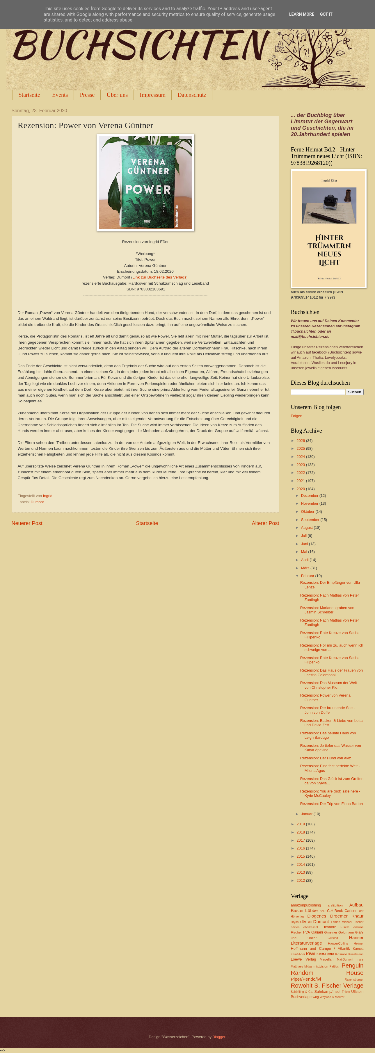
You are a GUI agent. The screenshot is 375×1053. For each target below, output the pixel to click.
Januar (307, 814)
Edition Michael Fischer (347, 922)
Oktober (308, 511)
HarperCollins (338, 943)
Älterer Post (265, 523)
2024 (301, 456)
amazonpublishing (306, 905)
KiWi (310, 953)
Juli (304, 535)
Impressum (153, 95)
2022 (301, 472)
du (310, 922)
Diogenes (316, 915)
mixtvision (320, 966)
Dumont (37, 502)
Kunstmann (355, 954)
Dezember (310, 495)
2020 (301, 489)
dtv (303, 921)
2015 (301, 856)
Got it (326, 14)
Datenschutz (191, 95)
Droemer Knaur (347, 915)
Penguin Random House (327, 969)
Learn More (301, 14)
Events (60, 95)
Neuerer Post (27, 523)
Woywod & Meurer (332, 997)
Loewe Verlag (303, 959)
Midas (308, 966)
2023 (301, 465)
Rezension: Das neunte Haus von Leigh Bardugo (328, 735)
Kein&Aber (298, 954)
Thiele (346, 991)
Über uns (117, 95)
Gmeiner (330, 932)
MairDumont (345, 959)
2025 (301, 448)
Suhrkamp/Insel (327, 991)
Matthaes (297, 966)
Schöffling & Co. (302, 991)
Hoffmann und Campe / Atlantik (320, 948)
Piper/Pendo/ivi (306, 979)
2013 (301, 872)
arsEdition (335, 905)
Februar (308, 576)
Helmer (358, 943)
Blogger (218, 1037)
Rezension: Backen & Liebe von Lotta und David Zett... (331, 722)
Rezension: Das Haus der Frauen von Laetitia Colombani (331, 672)
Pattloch (335, 966)
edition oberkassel (304, 927)
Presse (87, 95)
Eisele (345, 927)
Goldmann (346, 932)
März (305, 568)
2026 (301, 440)
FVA (306, 932)
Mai (304, 551)
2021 (301, 481)
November (310, 503)
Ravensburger (354, 979)
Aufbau (356, 904)
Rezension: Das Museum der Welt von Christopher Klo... (328, 685)
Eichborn (328, 927)
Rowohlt (301, 985)
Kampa (358, 948)
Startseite (29, 95)
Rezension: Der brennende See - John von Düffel (327, 710)
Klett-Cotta (325, 954)
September (311, 519)
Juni (305, 544)
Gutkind (333, 938)
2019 (301, 824)
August (307, 527)
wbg (316, 997)
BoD (323, 911)
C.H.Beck (335, 911)
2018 (301, 832)
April (305, 560)
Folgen (296, 416)
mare (360, 959)
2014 (301, 864)
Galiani (317, 932)
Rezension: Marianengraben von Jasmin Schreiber (327, 610)
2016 (301, 848)
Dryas (295, 922)
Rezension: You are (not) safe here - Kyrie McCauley (330, 793)
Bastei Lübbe (304, 910)
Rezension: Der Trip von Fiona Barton (331, 804)
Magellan (326, 959)
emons (358, 927)
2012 (301, 880)
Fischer (296, 932)
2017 (301, 840)
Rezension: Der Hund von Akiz (325, 758)
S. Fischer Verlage (338, 985)
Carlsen (350, 911)
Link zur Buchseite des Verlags (159, 277)
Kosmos (341, 954)
